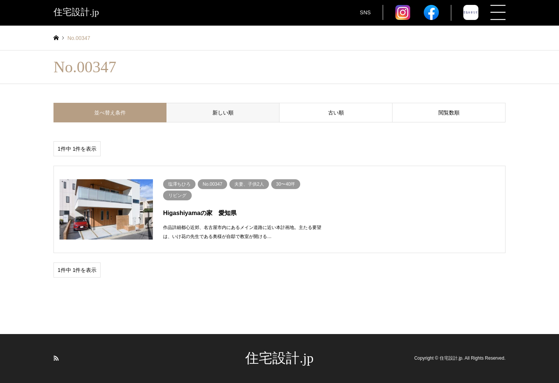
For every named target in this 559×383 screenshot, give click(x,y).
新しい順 (223, 113)
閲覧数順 (449, 113)
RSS (56, 358)
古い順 (336, 113)
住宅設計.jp (279, 358)
